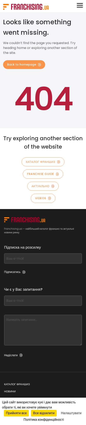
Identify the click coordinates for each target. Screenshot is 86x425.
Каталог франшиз (17, 384)
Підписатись (14, 272)
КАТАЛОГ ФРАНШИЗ (43, 162)
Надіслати (13, 355)
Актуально (43, 186)
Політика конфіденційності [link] (44, 419)
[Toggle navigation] (80, 5)
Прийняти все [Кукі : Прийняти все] (16, 413)
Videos (43, 198)
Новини (10, 391)
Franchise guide (43, 174)
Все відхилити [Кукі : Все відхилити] (43, 413)
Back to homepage (24, 64)
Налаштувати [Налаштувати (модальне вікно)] (71, 413)
